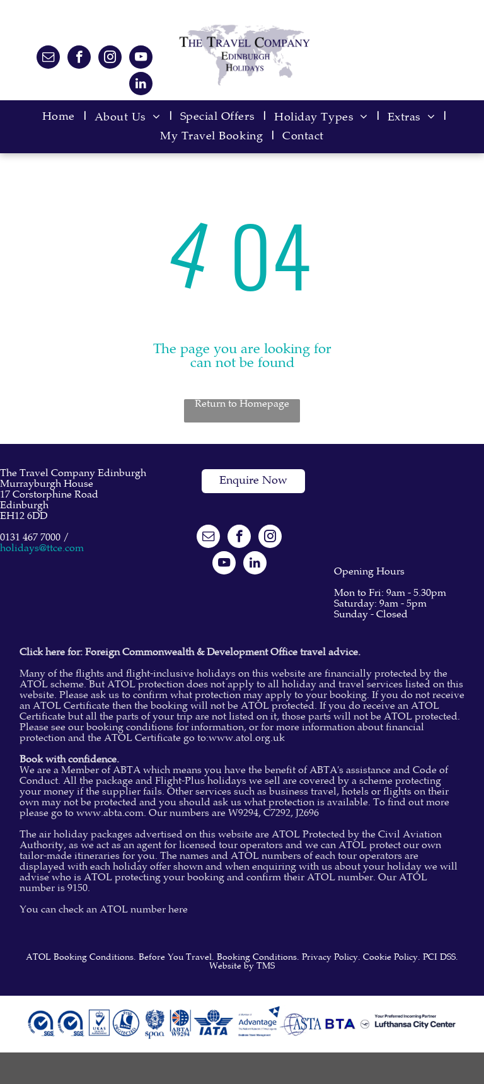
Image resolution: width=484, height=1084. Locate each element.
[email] (48, 58)
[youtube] (141, 58)
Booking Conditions (257, 957)
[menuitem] (62, 117)
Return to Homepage (242, 404)
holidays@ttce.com (42, 549)
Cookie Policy (390, 957)
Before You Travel (175, 957)
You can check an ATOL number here (104, 910)
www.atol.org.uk (247, 738)
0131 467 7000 (30, 538)
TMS (265, 966)
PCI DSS (439, 957)
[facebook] (79, 58)
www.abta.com (110, 813)
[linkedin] (141, 85)
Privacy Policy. (331, 957)
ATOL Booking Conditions (80, 957)
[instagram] (110, 58)
